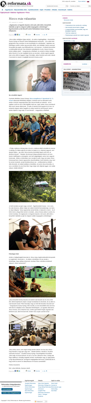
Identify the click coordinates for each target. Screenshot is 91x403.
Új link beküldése (7, 389)
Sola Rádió (54, 390)
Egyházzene (21, 12)
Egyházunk (9, 10)
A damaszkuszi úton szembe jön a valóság (76, 25)
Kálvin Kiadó (54, 383)
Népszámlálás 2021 (20, 10)
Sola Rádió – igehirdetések (72, 69)
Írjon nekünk (81, 1)
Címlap (2, 9)
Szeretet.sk (54, 385)
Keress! (89, 6)
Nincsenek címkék (68, 20)
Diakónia (13, 12)
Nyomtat (38, 34)
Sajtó (41, 10)
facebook (15, 34)
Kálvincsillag (54, 389)
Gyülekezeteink (33, 10)
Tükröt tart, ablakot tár (70, 33)
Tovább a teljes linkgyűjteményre (11, 393)
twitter (19, 34)
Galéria (70, 10)
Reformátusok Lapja (56, 387)
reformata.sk (66, 92)
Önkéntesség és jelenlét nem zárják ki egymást (77, 35)
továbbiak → (85, 64)
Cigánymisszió (4, 12)
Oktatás (54, 10)
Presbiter (48, 10)
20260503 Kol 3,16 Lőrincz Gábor (77, 92)
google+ (17, 34)
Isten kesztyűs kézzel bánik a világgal (74, 27)
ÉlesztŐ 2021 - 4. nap (77, 50)
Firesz (28, 12)
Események (62, 10)
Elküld (29, 34)
